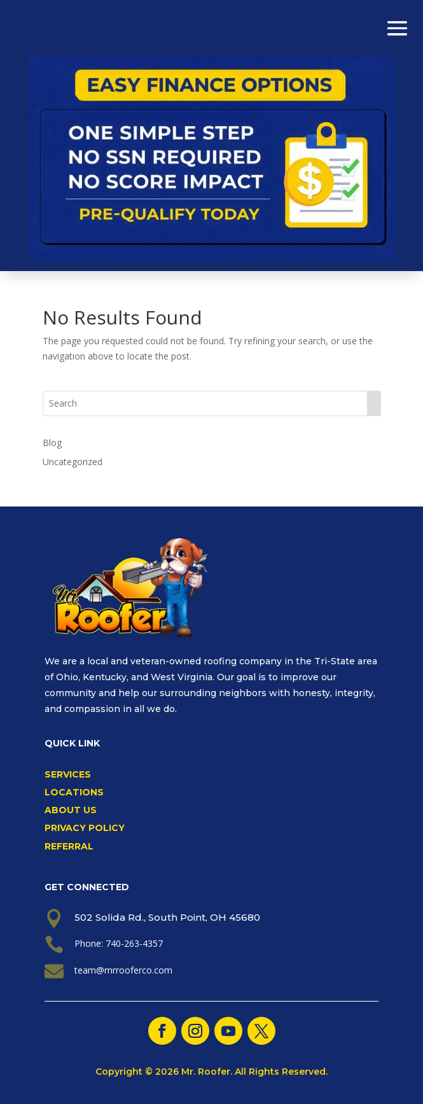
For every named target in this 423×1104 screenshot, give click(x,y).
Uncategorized (72, 462)
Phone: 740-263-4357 (118, 943)
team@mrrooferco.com (123, 970)
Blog (52, 443)
